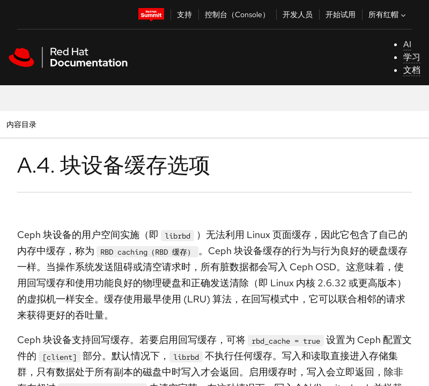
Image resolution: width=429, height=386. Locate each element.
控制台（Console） (237, 14)
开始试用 (341, 14)
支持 (184, 14)
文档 (411, 70)
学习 (411, 57)
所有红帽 (388, 14)
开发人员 (298, 14)
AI (407, 44)
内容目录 (21, 124)
